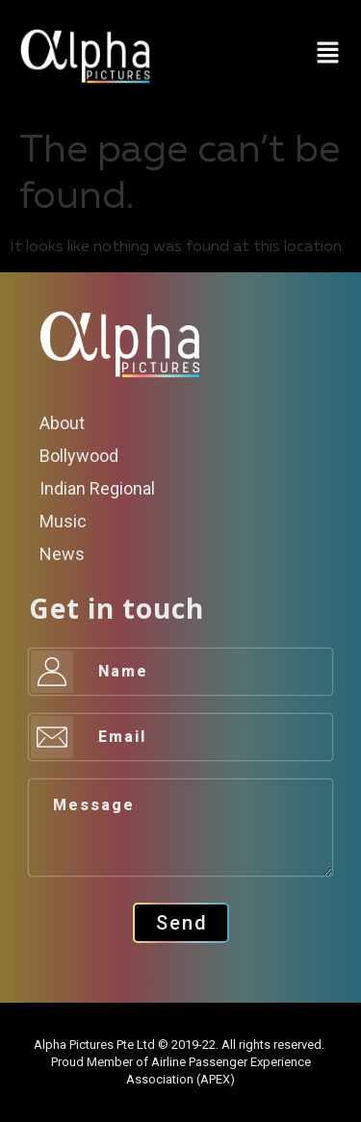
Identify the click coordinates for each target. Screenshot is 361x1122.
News (62, 554)
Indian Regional (97, 488)
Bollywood (78, 456)
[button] (327, 55)
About (62, 423)
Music (63, 521)
